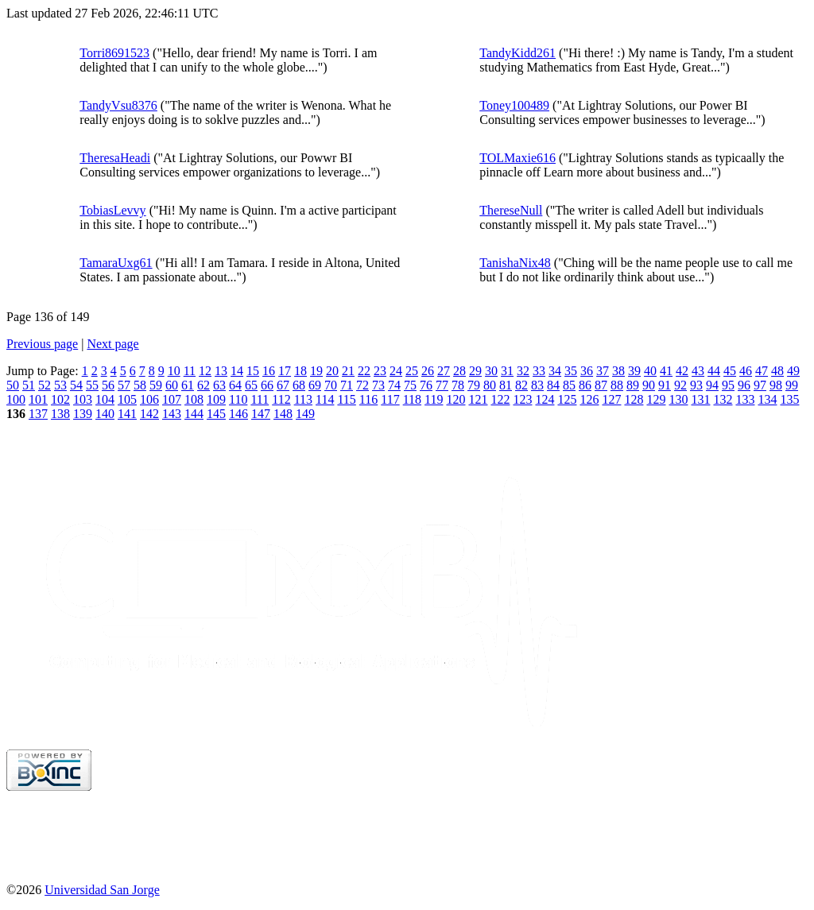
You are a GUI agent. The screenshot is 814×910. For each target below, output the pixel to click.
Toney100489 (514, 105)
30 (491, 371)
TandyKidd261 (517, 53)
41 (666, 371)
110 (238, 399)
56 (108, 385)
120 (455, 399)
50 (12, 385)
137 (38, 413)
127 (611, 399)
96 (744, 385)
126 (589, 399)
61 (187, 385)
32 (523, 371)
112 (281, 399)
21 (348, 371)
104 (104, 399)
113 (303, 399)
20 (332, 371)
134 (767, 399)
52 (44, 385)
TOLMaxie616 (517, 158)
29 (475, 371)
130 (678, 399)
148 (283, 413)
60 (171, 385)
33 (539, 371)
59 (155, 385)
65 (251, 385)
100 (15, 399)
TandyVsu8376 (118, 105)
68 (299, 385)
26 (427, 371)
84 (553, 385)
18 (300, 371)
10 (174, 371)
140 (104, 413)
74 (394, 385)
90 (648, 385)
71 (346, 385)
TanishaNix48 (515, 262)
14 (237, 371)
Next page (112, 343)
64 (235, 385)
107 (171, 399)
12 (205, 371)
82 (521, 385)
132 (722, 399)
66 (267, 385)
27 (443, 371)
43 (698, 371)
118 (412, 399)
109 (216, 399)
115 (346, 399)
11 (190, 371)
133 (744, 399)
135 (789, 399)
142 (149, 413)
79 (473, 385)
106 (149, 399)
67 (283, 385)
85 (569, 385)
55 (92, 385)
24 (396, 371)
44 (713, 371)
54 (76, 385)
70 (330, 385)
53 (60, 385)
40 (650, 371)
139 (82, 413)
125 (566, 399)
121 (477, 399)
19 (316, 371)
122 (500, 399)
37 (602, 371)
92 (680, 385)
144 (194, 413)
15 (252, 371)
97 (760, 385)
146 (238, 413)
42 (682, 371)
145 (216, 413)
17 (284, 371)
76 (426, 385)
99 (791, 385)
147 (260, 413)
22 (364, 371)
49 (793, 371)
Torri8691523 (114, 53)
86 (585, 385)
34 (554, 371)
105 (127, 399)
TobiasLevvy (112, 210)
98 (775, 385)
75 (410, 385)
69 (314, 385)
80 (489, 385)
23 (380, 371)
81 (505, 385)
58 (140, 385)
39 (634, 371)
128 (633, 399)
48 (777, 371)
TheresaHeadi (114, 158)
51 (28, 385)
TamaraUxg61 (115, 262)
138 (60, 413)
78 (458, 385)
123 (522, 399)
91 (664, 385)
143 (171, 413)
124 (544, 399)
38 (618, 371)
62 (203, 385)
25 (411, 371)
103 (82, 399)
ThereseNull (510, 210)
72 (362, 385)
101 (38, 399)
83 (537, 385)
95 (728, 385)
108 (194, 399)
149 (305, 413)
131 (700, 399)
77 (442, 385)
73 (378, 385)
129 (655, 399)
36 (586, 371)
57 (124, 385)
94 (712, 385)
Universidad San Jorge (102, 889)
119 (433, 399)
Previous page (42, 343)
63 (219, 385)
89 (632, 385)
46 (745, 371)
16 (268, 371)
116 (368, 399)
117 (390, 399)
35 (570, 371)
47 (761, 371)
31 (507, 371)
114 (325, 399)
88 (616, 385)
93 (696, 385)
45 (729, 371)
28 (459, 371)
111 (259, 399)
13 (221, 371)
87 (601, 385)
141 (127, 413)
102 (60, 399)
